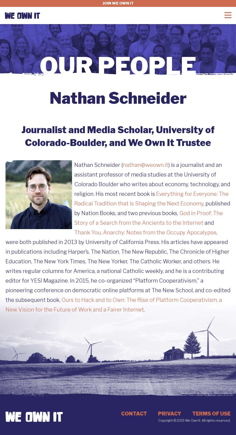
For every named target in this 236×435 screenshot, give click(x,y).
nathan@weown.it (145, 165)
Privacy (169, 414)
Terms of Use (211, 414)
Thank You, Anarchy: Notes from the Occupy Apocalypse (145, 232)
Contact (134, 414)
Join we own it (118, 3)
